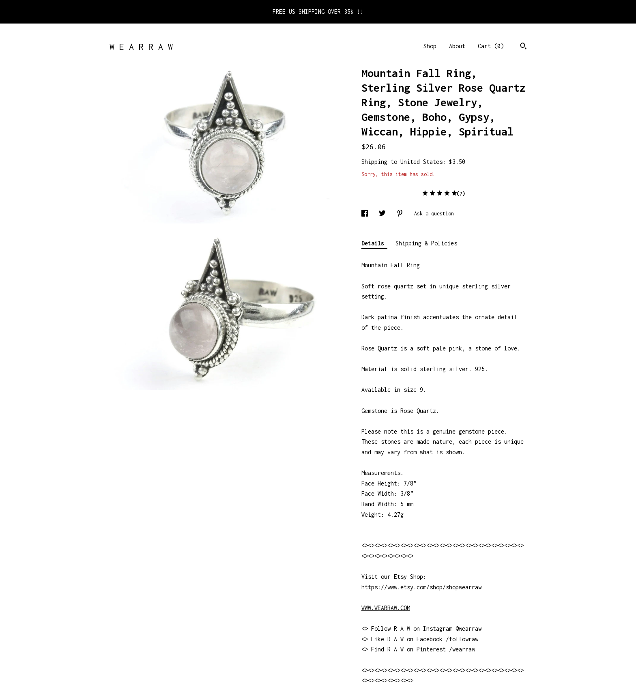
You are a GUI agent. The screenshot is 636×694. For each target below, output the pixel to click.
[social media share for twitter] (384, 214)
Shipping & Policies (426, 243)
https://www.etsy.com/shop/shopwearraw (421, 587)
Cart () (491, 46)
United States (421, 161)
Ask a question (434, 214)
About (457, 46)
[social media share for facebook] (366, 214)
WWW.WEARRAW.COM (385, 607)
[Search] (523, 47)
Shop (429, 46)
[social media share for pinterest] (401, 214)
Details (374, 243)
